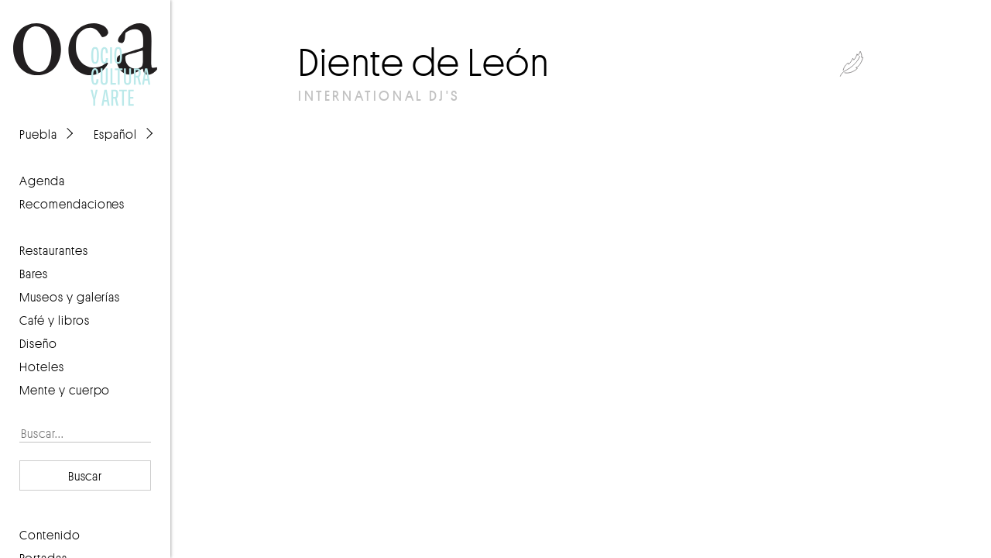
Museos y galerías (69, 297)
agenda (42, 180)
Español (115, 134)
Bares (33, 273)
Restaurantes (53, 250)
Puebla (38, 134)
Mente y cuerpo (64, 390)
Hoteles (41, 366)
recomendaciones (72, 204)
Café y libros (54, 320)
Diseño (38, 343)
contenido (50, 534)
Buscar (85, 476)
